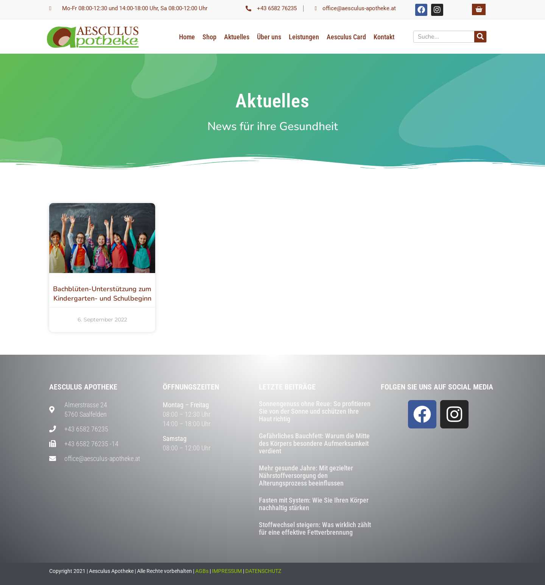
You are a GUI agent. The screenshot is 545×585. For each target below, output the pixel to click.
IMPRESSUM (227, 571)
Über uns (269, 37)
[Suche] (480, 36)
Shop (209, 37)
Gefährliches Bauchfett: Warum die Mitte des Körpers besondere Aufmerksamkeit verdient (314, 443)
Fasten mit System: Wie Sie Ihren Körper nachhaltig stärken (314, 504)
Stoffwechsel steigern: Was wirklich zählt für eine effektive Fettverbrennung (315, 528)
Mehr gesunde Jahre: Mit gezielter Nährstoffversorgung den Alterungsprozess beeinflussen (306, 475)
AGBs (202, 571)
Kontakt (384, 37)
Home (187, 37)
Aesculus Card (346, 37)
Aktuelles (236, 37)
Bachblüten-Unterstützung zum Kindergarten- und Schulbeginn (102, 293)
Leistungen (304, 37)
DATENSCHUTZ (263, 571)
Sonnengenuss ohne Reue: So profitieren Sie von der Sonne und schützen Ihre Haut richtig (315, 411)
